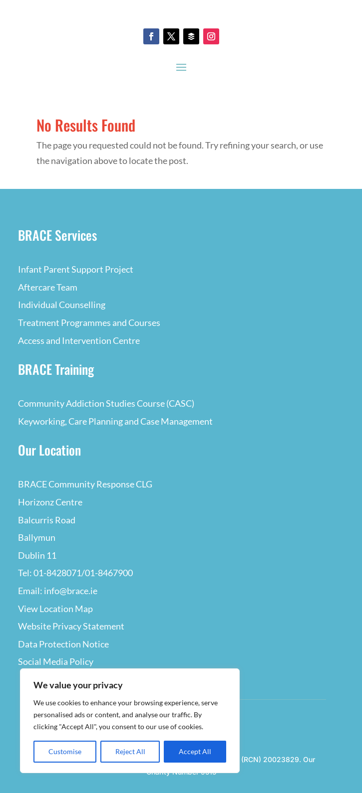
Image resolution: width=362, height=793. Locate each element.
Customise (64, 751)
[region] (130, 720)
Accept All (195, 751)
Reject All (130, 751)
